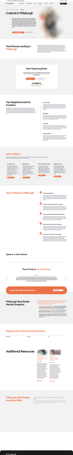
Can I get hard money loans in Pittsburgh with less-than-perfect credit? (49, 398)
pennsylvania (16, 9)
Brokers (46, 3)
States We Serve (29, 3)
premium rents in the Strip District (44, 310)
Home (7, 9)
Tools (35, 3)
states (11, 9)
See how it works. (21, 0)
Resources (41, 3)
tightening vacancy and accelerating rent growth (47, 314)
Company (51, 3)
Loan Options (22, 3)
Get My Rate (31, 78)
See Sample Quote (42, 78)
